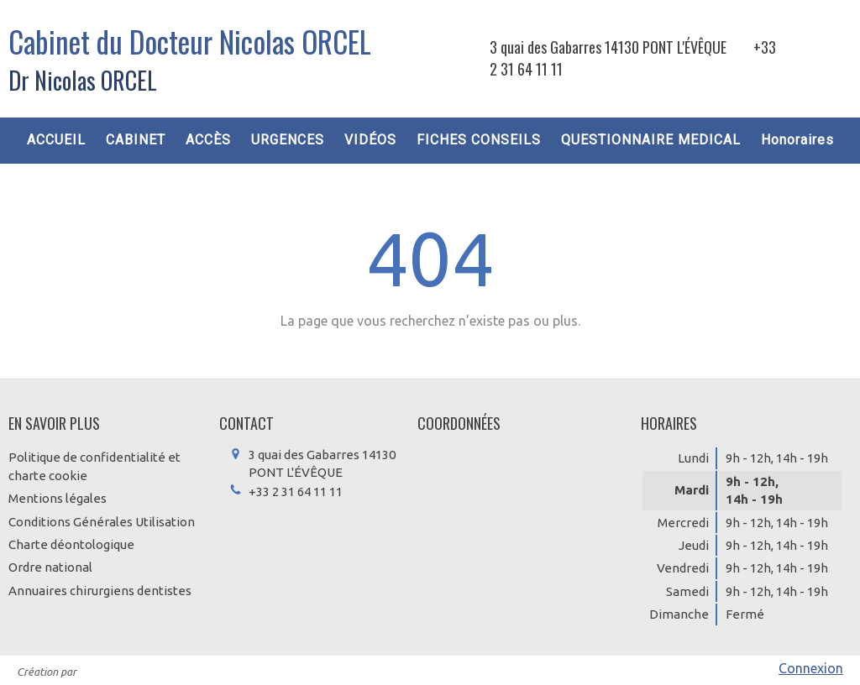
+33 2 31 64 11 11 (296, 491)
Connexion (811, 668)
